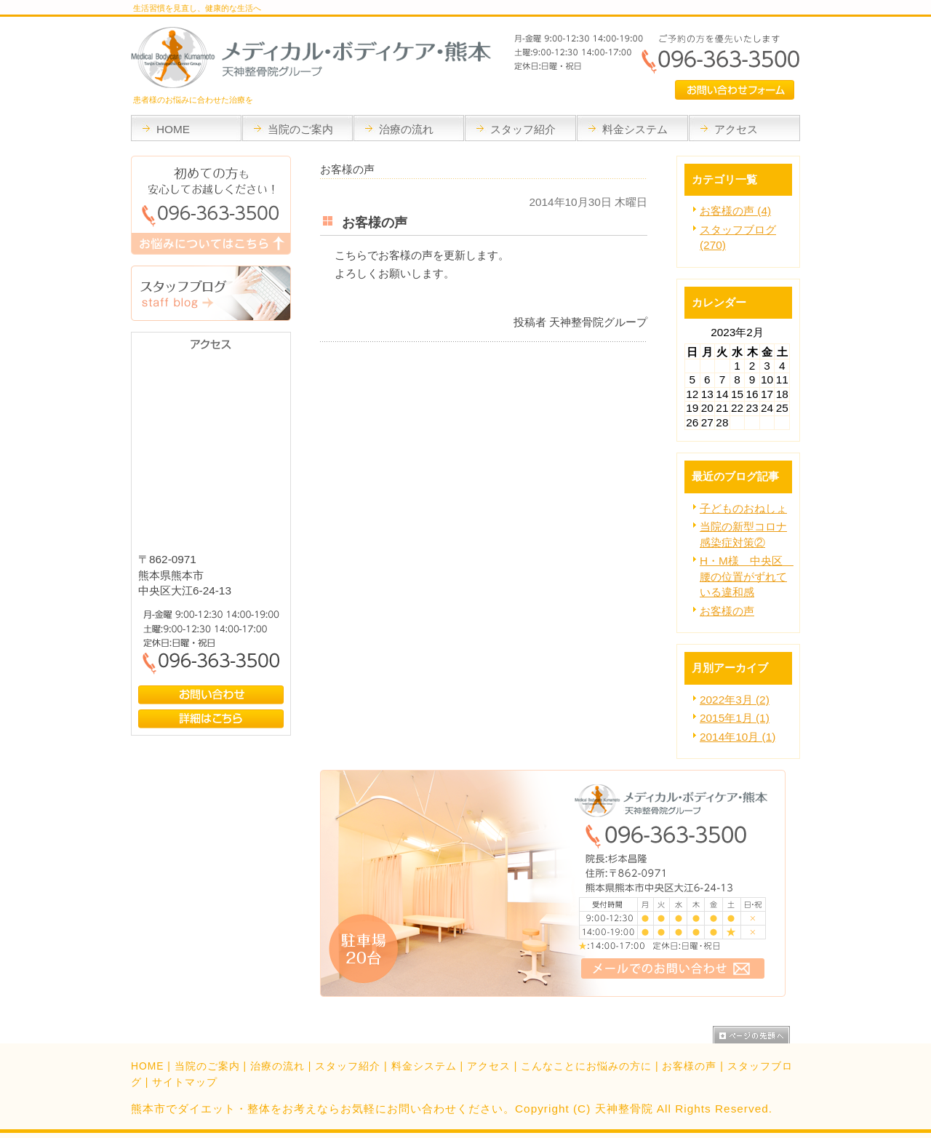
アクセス (489, 1066)
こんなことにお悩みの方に (586, 1066)
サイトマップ (184, 1082)
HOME (147, 1066)
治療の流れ (277, 1066)
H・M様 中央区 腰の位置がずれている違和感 (747, 576)
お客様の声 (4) (735, 210)
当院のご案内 (207, 1066)
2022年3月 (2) (735, 699)
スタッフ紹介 (347, 1066)
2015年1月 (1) (735, 718)
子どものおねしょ (743, 508)
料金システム (424, 1066)
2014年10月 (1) (737, 737)
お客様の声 (727, 611)
